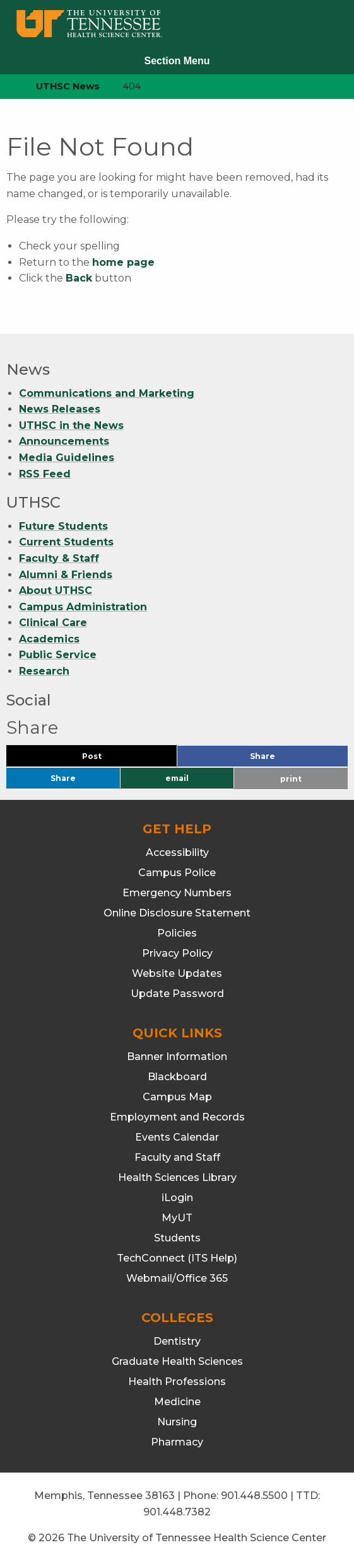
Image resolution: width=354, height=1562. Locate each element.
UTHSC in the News (71, 425)
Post (107, 759)
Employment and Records (177, 1117)
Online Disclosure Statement (177, 913)
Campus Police (177, 873)
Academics (49, 639)
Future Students (63, 526)
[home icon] (6, 86)
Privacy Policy (177, 953)
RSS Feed (45, 474)
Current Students (66, 542)
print (291, 779)
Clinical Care (53, 623)
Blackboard (177, 1077)
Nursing (177, 1422)
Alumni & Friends (65, 575)
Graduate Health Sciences (177, 1361)
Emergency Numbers (177, 893)
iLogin (177, 1198)
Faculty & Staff (59, 558)
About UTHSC (55, 590)
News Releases (59, 409)
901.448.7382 (177, 1512)
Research (44, 671)
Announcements (64, 441)
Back (79, 278)
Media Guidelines (66, 458)
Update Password (177, 994)
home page (123, 262)
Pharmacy (177, 1442)
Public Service (58, 655)
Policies (177, 933)
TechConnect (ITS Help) (177, 1258)
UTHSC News (68, 86)
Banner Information (177, 1057)
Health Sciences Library (177, 1177)
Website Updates (177, 973)
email (177, 778)
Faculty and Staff (177, 1157)
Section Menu (176, 60)
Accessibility (177, 852)
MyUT (177, 1218)
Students (177, 1238)
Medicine (177, 1402)
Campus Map (177, 1097)
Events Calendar (177, 1137)
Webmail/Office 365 (177, 1278)
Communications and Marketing (106, 393)
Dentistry (177, 1341)
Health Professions (177, 1382)
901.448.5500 (254, 1496)
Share (283, 759)
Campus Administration (83, 607)
